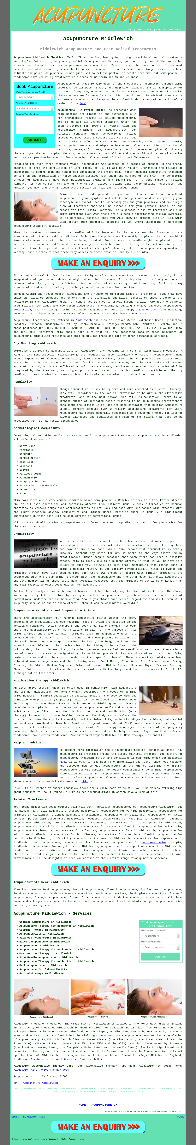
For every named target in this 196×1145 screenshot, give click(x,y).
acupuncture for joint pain (133, 822)
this (85, 781)
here (47, 905)
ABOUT (150, 30)
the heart (88, 641)
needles (71, 114)
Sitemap (15, 1117)
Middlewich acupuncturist (50, 806)
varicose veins (154, 842)
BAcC (83, 103)
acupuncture (105, 69)
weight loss (67, 846)
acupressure (147, 309)
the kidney (94, 645)
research (176, 761)
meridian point (25, 244)
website (97, 769)
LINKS (140, 30)
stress (112, 826)
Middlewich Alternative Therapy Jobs (41, 1069)
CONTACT (160, 30)
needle (137, 240)
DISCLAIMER (175, 30)
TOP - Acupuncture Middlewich (36, 1083)
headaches (101, 842)
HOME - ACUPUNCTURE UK (98, 1105)
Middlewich (84, 320)
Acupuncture (66, 83)
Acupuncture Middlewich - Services (53, 913)
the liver (121, 641)
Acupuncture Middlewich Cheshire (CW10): (45, 57)
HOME (130, 30)
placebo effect (123, 561)
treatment (175, 65)
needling (93, 818)
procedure (105, 194)
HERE (63, 761)
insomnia (46, 830)
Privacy (180, 1117)
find (25, 889)
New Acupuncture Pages (34, 1117)
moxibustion (22, 309)
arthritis (47, 826)
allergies (89, 830)
